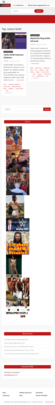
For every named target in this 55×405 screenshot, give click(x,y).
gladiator (11, 88)
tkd (33, 76)
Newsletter (39, 392)
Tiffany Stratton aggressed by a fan (39, 5)
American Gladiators (14, 84)
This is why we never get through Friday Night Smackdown (21, 353)
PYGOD (6, 61)
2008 (31, 68)
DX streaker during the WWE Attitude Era (16, 339)
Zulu (7, 90)
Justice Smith (19, 88)
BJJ (36, 70)
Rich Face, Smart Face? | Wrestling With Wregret (18, 346)
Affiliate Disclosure (25, 392)
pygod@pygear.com (10, 375)
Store (21, 395)
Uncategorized (8, 51)
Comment (9, 92)
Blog (4, 392)
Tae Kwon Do (47, 74)
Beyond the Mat (16, 86)
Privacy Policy (49, 402)
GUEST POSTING (41, 395)
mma (34, 74)
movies (40, 74)
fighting (42, 70)
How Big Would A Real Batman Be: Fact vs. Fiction (19, 350)
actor (5, 84)
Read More (20, 80)
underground (40, 76)
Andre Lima (38, 68)
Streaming (6, 395)
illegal (37, 72)
